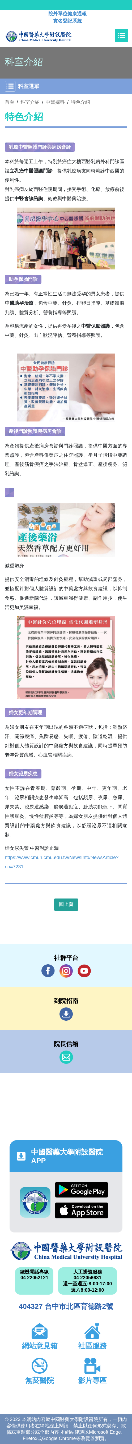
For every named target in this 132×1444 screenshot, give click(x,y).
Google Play (81, 1190)
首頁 (9, 102)
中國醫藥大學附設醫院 (66, 1251)
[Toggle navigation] (121, 35)
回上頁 (66, 904)
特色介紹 (80, 102)
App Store (81, 1210)
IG (66, 971)
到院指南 (66, 1014)
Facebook (48, 970)
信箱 (66, 1057)
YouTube (84, 970)
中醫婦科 (55, 102)
